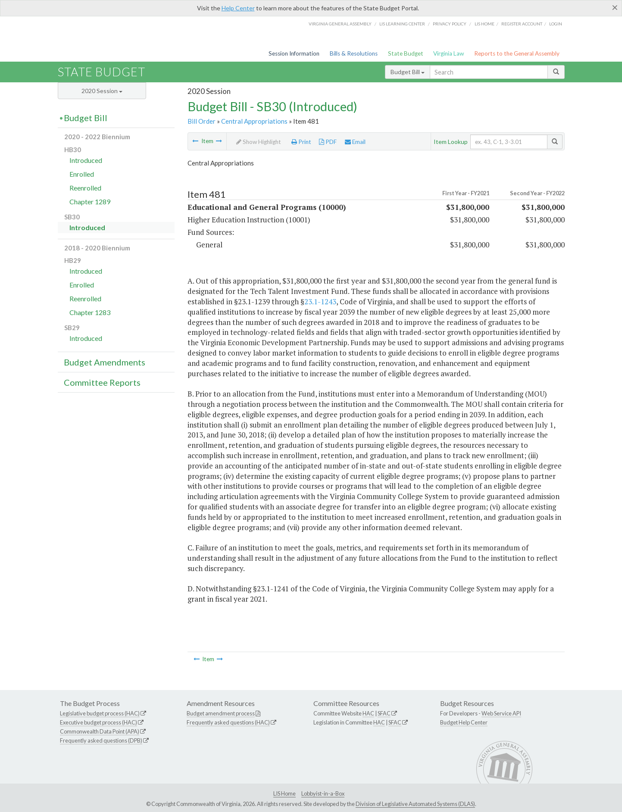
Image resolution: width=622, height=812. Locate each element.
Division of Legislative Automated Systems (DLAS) (415, 803)
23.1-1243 (320, 301)
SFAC (384, 713)
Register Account (521, 23)
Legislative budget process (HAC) (100, 713)
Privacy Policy (449, 23)
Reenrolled (85, 188)
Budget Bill (408, 71)
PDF (328, 141)
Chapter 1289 (89, 201)
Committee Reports (102, 382)
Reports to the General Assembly (516, 53)
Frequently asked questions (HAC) (228, 722)
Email (355, 141)
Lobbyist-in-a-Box (322, 793)
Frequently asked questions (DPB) (101, 740)
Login (555, 23)
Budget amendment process (221, 713)
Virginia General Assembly (340, 23)
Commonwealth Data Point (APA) (99, 731)
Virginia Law (448, 53)
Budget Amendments (104, 362)
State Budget (405, 53)
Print (301, 141)
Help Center (238, 8)
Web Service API (501, 713)
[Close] (615, 7)
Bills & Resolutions (354, 53)
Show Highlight (258, 141)
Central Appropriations (254, 121)
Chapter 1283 (89, 312)
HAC (368, 713)
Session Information (294, 53)
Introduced (85, 160)
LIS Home (284, 793)
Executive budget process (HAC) (98, 722)
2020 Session (101, 90)
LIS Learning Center (402, 23)
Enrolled (81, 174)
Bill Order (202, 121)
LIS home (484, 23)
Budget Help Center (464, 722)
